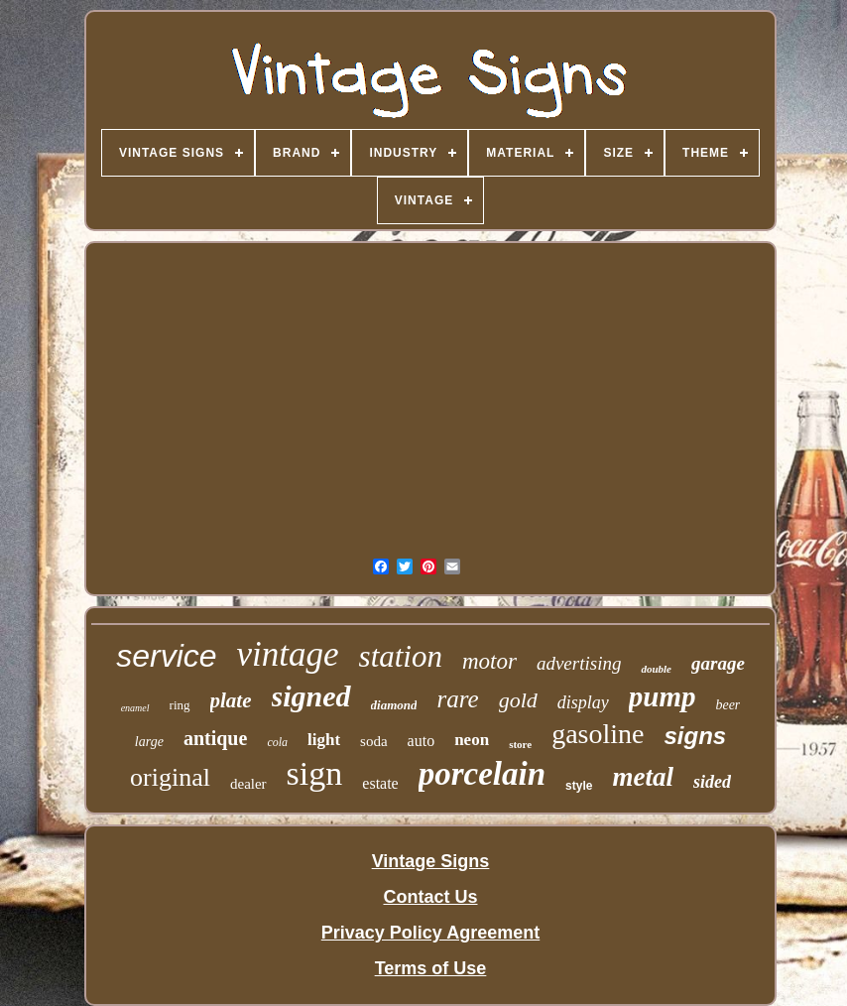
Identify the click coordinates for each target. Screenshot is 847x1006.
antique (215, 738)
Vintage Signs (431, 861)
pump (662, 696)
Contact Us (430, 897)
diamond (394, 704)
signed (311, 696)
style (578, 786)
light (323, 739)
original (170, 777)
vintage (288, 654)
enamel (135, 707)
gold (518, 700)
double (656, 669)
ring (180, 704)
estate (380, 783)
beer (727, 704)
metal (642, 777)
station (400, 656)
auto (421, 740)
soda (374, 741)
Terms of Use (431, 968)
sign (315, 773)
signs (695, 735)
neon (471, 739)
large (149, 741)
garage (718, 663)
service (166, 656)
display (583, 702)
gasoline (597, 733)
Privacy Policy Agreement (430, 933)
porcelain (482, 774)
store (520, 744)
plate (231, 700)
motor (489, 661)
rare (457, 699)
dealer (248, 784)
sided (712, 782)
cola (277, 742)
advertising (579, 663)
